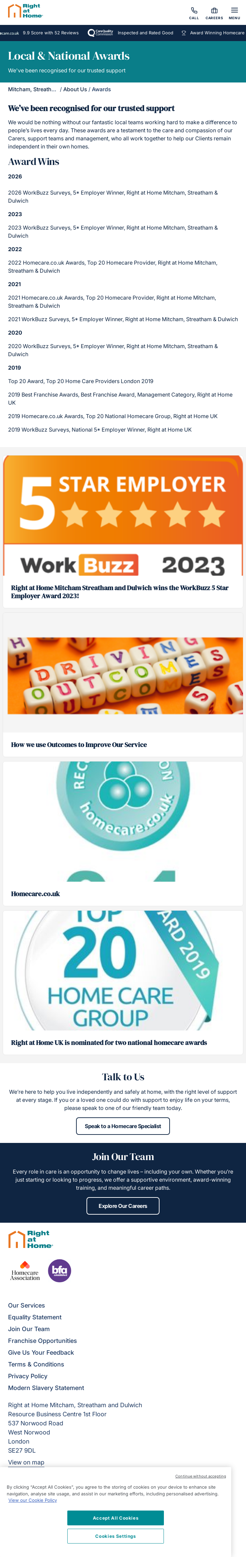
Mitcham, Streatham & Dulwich (47, 89)
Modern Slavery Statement (46, 1387)
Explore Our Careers (123, 1206)
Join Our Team (29, 1328)
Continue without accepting (200, 1476)
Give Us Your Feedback (41, 1352)
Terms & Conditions (36, 1364)
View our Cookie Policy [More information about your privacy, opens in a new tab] (32, 1500)
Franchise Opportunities (42, 1340)
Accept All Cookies (116, 1518)
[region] (115, 1512)
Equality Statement (35, 1317)
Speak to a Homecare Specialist (123, 1126)
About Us (75, 89)
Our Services (26, 1305)
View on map (26, 1462)
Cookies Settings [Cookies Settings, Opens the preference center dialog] (115, 1536)
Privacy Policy (27, 1376)
